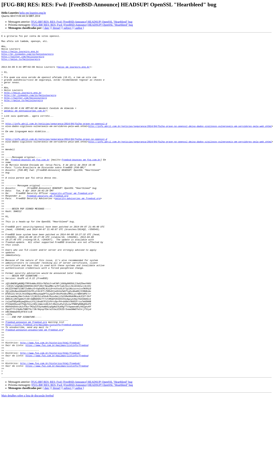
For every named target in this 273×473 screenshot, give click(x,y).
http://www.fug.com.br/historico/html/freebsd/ (50, 404)
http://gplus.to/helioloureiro (20, 64)
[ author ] (79, 27)
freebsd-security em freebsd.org (47, 228)
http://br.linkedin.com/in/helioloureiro (27, 58)
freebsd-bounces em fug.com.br (30, 184)
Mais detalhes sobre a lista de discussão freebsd (27, 463)
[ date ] (46, 27)
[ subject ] (67, 27)
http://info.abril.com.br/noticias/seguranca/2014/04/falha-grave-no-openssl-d (56, 141)
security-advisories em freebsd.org (77, 231)
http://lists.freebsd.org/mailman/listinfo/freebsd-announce (44, 382)
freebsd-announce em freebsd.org (26, 379)
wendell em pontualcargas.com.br (25, 126)
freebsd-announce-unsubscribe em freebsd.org (34, 389)
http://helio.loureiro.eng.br (20, 55)
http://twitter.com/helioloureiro (22, 61)
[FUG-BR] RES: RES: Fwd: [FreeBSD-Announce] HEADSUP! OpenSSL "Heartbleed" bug (81, 21)
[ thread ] (56, 27)
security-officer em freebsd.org (71, 225)
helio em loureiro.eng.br (32, 12)
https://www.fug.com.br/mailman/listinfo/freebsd (56, 407)
